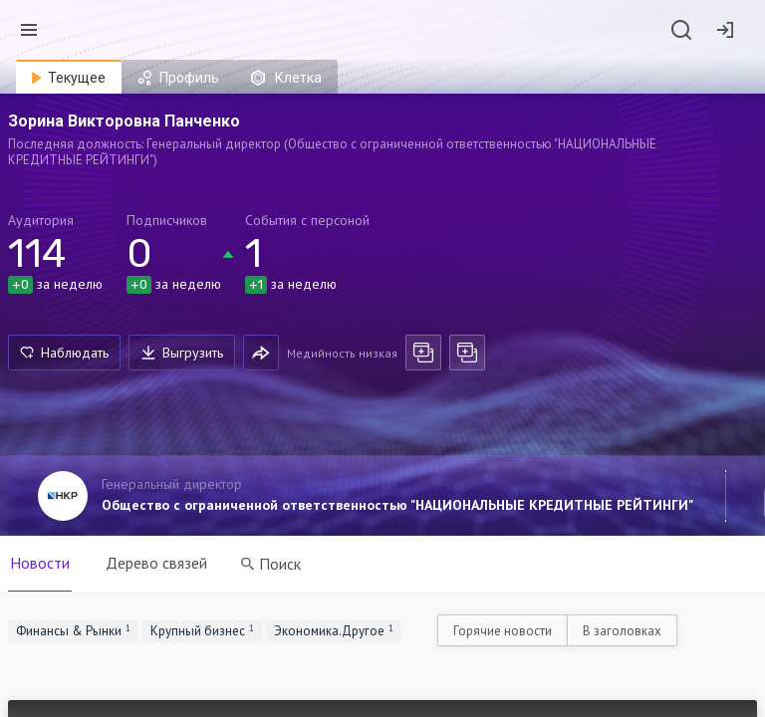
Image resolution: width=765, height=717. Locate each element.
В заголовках (622, 630)
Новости (40, 563)
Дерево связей (156, 563)
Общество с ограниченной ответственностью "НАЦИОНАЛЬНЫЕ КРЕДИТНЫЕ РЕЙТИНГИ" (397, 505)
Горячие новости (502, 630)
